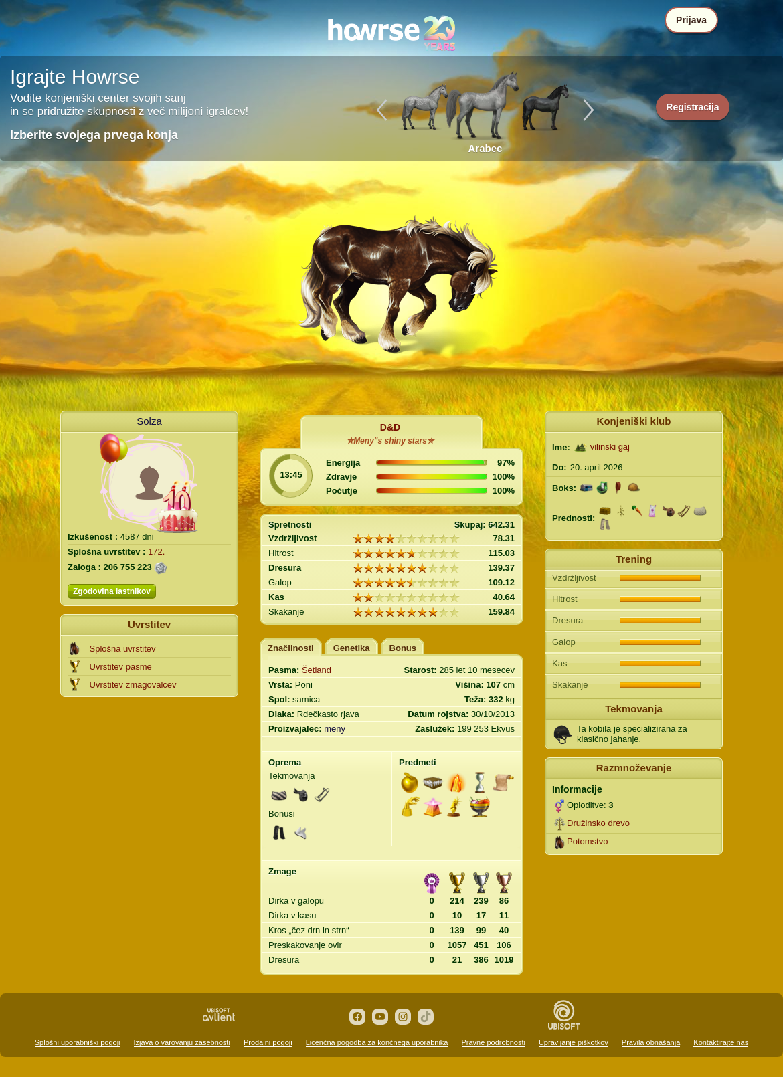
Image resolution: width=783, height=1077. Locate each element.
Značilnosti (291, 648)
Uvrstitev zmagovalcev (133, 685)
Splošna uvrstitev (123, 649)
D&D (390, 427)
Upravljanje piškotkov (573, 1042)
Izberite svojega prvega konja (94, 135)
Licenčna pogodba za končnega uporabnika (377, 1042)
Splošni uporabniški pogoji (77, 1042)
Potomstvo (587, 841)
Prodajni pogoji (268, 1042)
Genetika (351, 648)
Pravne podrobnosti (493, 1042)
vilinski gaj (610, 447)
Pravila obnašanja (651, 1042)
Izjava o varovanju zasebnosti (182, 1042)
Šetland (316, 670)
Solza (149, 421)
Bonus (402, 648)
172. (156, 552)
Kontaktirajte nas (720, 1042)
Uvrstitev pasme (121, 667)
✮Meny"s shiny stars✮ (390, 441)
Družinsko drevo (598, 823)
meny (334, 729)
